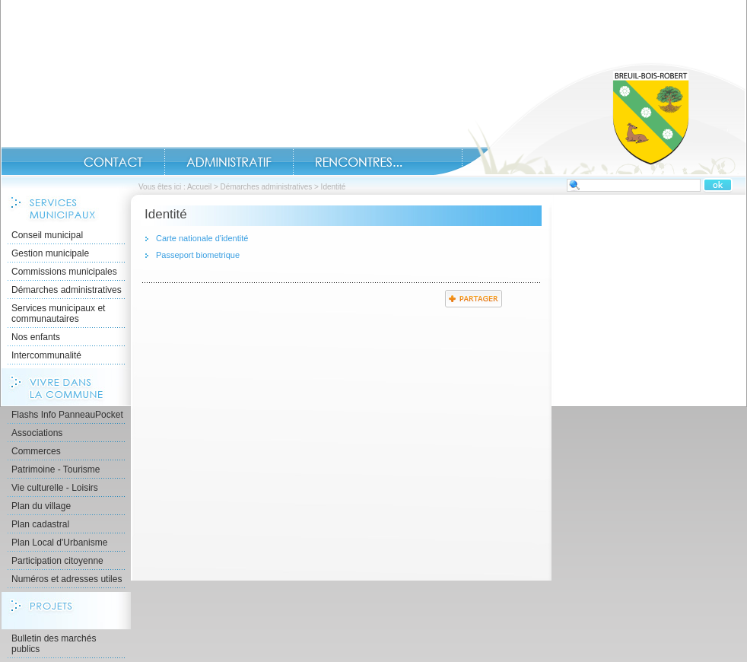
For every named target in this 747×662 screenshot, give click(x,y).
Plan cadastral (40, 524)
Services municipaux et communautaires (58, 313)
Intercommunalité (46, 355)
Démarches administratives (267, 187)
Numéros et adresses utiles (66, 579)
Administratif (229, 162)
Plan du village (41, 506)
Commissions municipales (64, 271)
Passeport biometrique (198, 254)
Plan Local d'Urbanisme (59, 542)
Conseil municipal (47, 235)
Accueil (589, 118)
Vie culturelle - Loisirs (54, 487)
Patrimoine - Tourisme (55, 469)
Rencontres (359, 162)
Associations (36, 433)
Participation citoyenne (57, 560)
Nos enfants (35, 337)
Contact (113, 162)
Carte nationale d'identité (202, 238)
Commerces (36, 451)
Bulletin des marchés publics (53, 643)
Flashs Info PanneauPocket (67, 414)
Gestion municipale (50, 253)
